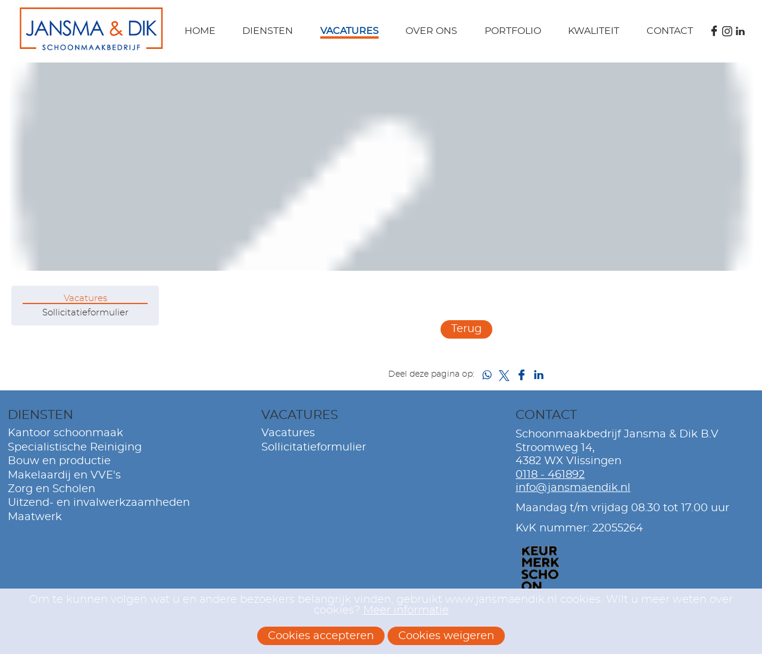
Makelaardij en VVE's (64, 475)
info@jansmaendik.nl (573, 488)
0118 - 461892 (550, 475)
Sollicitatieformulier (85, 312)
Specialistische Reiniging (75, 447)
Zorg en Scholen (51, 489)
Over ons (431, 31)
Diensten (267, 31)
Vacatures (349, 31)
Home (200, 31)
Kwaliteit (593, 31)
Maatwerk (35, 517)
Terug (466, 329)
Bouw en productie (59, 461)
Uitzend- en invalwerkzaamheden (99, 502)
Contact (670, 31)
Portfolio (513, 31)
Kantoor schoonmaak (65, 433)
